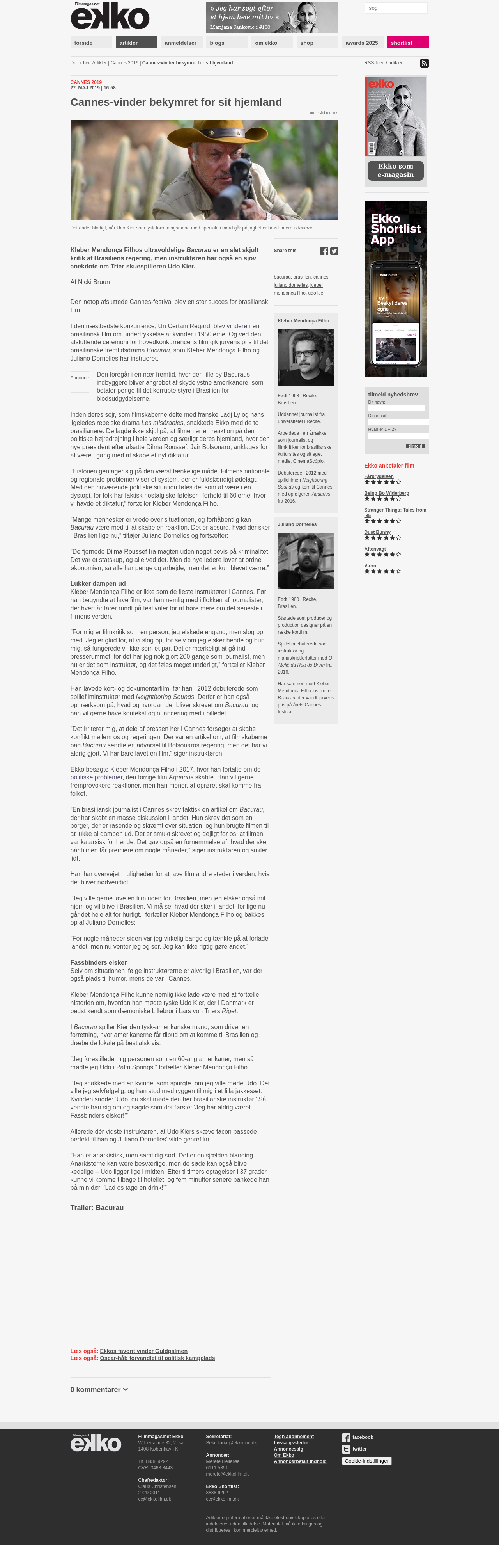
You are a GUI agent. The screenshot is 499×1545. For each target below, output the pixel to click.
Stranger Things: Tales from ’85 (395, 512)
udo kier (316, 293)
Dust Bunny (378, 532)
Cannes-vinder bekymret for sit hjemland (187, 63)
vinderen (239, 326)
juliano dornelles (291, 285)
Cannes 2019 (124, 63)
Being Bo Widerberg (387, 493)
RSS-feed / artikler (384, 63)
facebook (357, 1437)
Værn (371, 566)
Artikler (99, 63)
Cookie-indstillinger (367, 1461)
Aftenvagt (375, 549)
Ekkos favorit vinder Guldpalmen (144, 1351)
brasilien (302, 277)
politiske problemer (96, 777)
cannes (321, 277)
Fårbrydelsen (379, 476)
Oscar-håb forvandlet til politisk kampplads (157, 1358)
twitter (354, 1449)
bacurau (282, 277)
